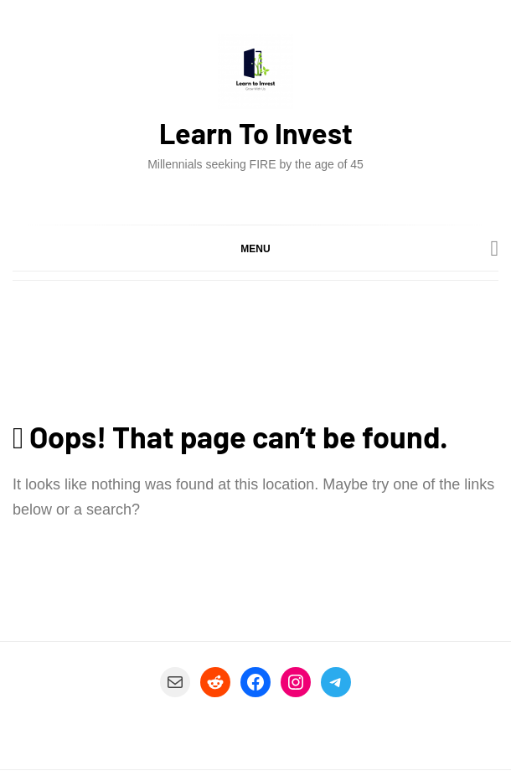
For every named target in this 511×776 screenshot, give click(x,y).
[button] (255, 248)
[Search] (495, 248)
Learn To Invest (256, 133)
